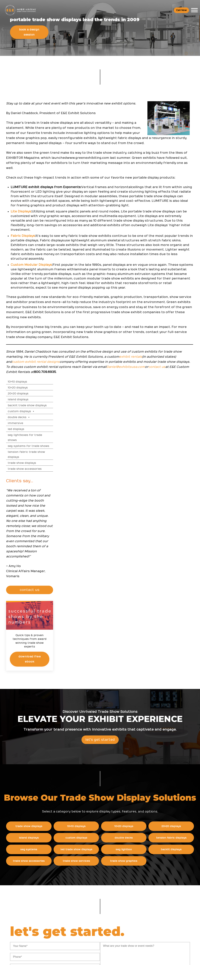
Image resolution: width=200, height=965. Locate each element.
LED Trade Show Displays (85, 699)
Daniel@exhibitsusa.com (54, 507)
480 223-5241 (40, 931)
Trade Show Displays (169, 214)
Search (136, 914)
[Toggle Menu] (192, 11)
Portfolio (77, 924)
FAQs (165, 872)
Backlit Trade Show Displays (174, 156)
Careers (137, 886)
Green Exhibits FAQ (174, 927)
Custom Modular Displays (35, 366)
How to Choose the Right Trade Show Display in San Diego (114, 900)
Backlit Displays (177, 699)
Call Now (179, 10)
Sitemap (137, 927)
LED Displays (163, 180)
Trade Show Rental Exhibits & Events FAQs (173, 893)
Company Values (142, 879)
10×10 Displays (164, 133)
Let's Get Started (100, 592)
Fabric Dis (23, 328)
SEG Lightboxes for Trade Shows (172, 189)
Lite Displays (25, 295)
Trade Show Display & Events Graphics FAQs (174, 907)
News (106, 872)
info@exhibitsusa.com (40, 916)
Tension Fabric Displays (177, 687)
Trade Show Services (85, 712)
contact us (84, 507)
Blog (134, 900)
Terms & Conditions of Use (128, 959)
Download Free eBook (176, 409)
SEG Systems (39, 699)
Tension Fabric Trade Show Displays (173, 206)
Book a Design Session (33, 65)
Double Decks (166, 168)
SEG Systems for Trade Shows (175, 197)
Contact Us (139, 920)
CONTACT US (176, 341)
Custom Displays (168, 162)
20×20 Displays (165, 145)
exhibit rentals (64, 492)
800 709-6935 (41, 906)
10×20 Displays (165, 139)
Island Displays (165, 151)
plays (35, 328)
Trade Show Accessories (172, 220)
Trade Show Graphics (131, 712)
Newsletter (139, 907)
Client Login (79, 931)
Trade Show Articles (84, 917)
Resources (79, 872)
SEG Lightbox (131, 699)
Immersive (162, 174)
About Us (139, 872)
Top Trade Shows (82, 899)
